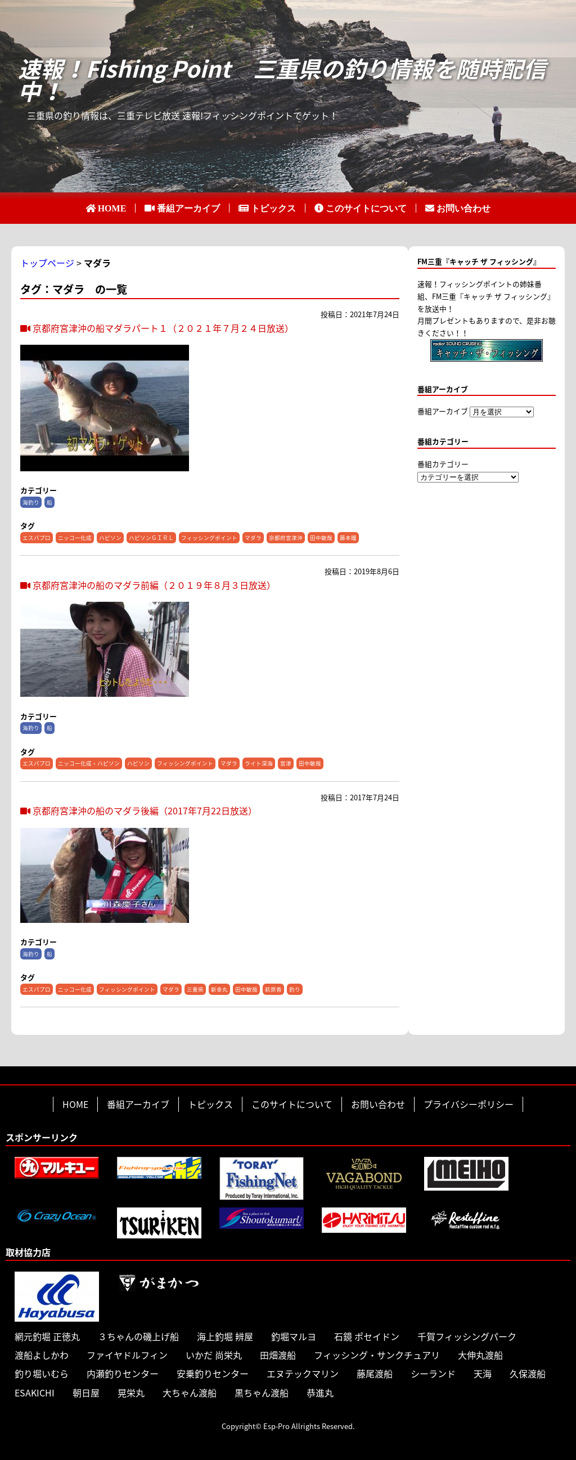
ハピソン (110, 538)
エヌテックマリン (303, 1373)
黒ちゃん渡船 (262, 1392)
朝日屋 (86, 1392)
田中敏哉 (321, 538)
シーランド (433, 1373)
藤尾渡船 (375, 1373)
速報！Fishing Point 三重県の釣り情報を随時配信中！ (282, 79)
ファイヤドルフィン (127, 1355)
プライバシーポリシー (469, 1104)
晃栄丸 (131, 1392)
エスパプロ (36, 538)
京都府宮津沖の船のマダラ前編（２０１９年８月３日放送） (148, 585)
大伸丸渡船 (480, 1355)
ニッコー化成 (75, 538)
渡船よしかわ (42, 1355)
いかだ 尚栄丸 (214, 1355)
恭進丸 (320, 1392)
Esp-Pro (276, 1426)
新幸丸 (219, 989)
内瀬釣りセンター (123, 1373)
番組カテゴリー (443, 463)
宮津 (285, 763)
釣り (294, 989)
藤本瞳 (348, 538)
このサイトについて (366, 208)
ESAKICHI (35, 1392)
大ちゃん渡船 (190, 1392)
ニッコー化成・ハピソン (89, 763)
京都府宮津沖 (286, 538)
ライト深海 (259, 763)
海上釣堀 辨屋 (225, 1336)
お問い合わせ (463, 208)
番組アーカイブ (188, 208)
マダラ (253, 538)
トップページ (47, 262)
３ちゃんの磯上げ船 (138, 1336)
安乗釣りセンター (213, 1373)
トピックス (273, 208)
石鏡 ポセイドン (366, 1336)
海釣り (30, 502)
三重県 (195, 989)
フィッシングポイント (209, 538)
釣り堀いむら (42, 1373)
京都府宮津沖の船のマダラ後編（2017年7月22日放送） (138, 810)
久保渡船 (528, 1373)
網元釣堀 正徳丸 (47, 1336)
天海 (483, 1373)
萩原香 (273, 989)
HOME (112, 208)
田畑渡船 (278, 1355)
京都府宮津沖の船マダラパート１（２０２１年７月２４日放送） (157, 328)
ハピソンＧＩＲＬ (151, 538)
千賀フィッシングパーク (466, 1336)
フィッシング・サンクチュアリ (377, 1355)
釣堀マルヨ (293, 1336)
